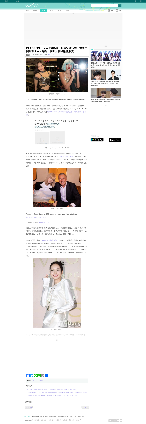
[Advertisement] (57, 356)
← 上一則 (29, 407)
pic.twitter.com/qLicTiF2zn (36, 217)
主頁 (25, 416)
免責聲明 (58, 420)
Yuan (49, 54)
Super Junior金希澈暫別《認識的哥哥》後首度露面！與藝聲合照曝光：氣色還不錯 (105, 100)
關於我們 (51, 420)
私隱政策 (65, 420)
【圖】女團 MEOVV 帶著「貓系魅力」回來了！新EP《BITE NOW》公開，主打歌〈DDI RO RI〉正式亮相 (105, 65)
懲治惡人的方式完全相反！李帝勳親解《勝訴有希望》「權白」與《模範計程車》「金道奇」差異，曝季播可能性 (105, 83)
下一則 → (85, 407)
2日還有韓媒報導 (66, 157)
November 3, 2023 (44, 222)
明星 (28, 54)
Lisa (33, 380)
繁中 (136, 1)
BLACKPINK (39, 380)
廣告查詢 (71, 420)
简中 (141, 1)
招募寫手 (78, 420)
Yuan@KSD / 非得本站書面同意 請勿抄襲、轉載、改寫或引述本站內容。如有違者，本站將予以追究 (55, 335)
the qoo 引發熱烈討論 (48, 240)
